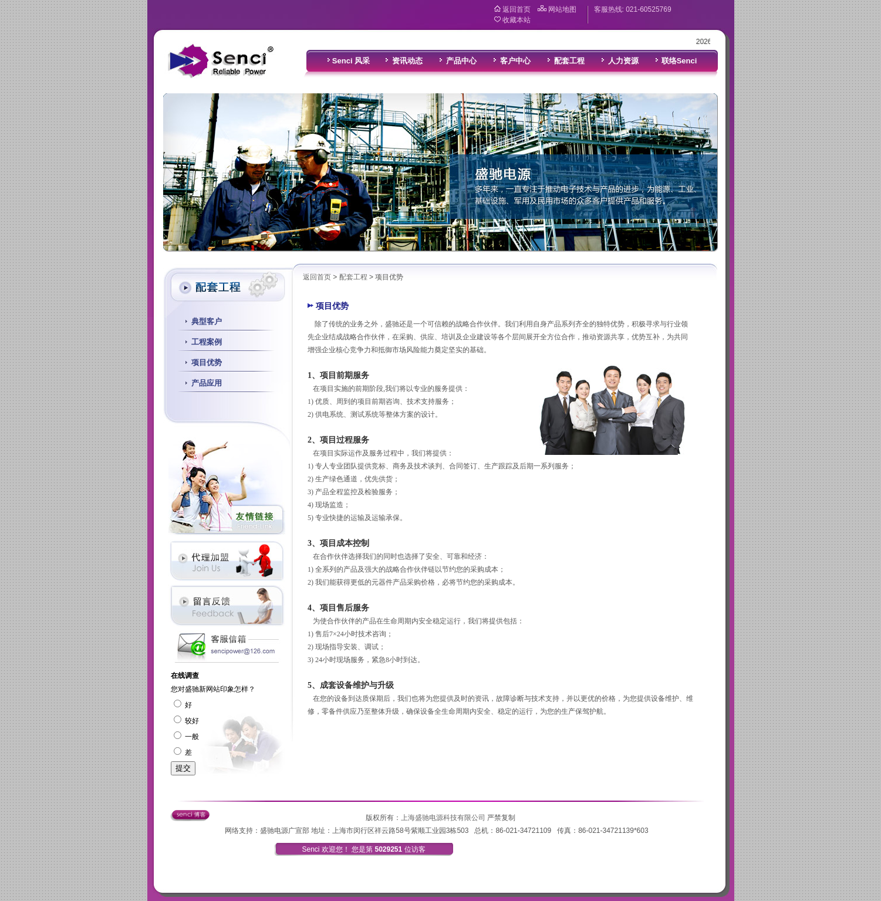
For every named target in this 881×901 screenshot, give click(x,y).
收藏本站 (516, 20)
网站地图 (562, 9)
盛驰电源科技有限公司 (220, 61)
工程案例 (206, 342)
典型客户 (206, 321)
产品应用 (206, 383)
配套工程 (353, 277)
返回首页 (516, 9)
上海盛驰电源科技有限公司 (443, 818)
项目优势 (206, 362)
